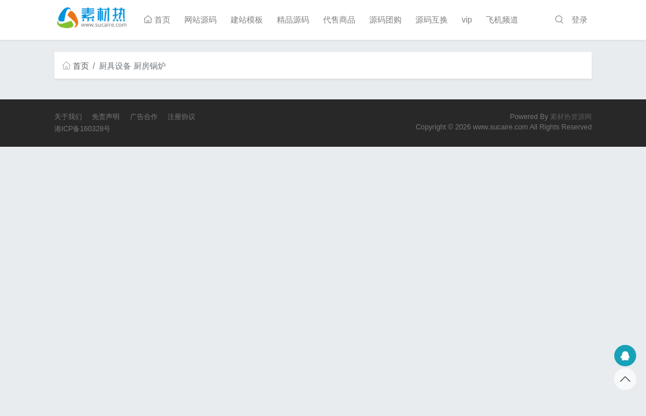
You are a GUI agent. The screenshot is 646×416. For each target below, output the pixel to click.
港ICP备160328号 (82, 129)
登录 (579, 19)
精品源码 (293, 19)
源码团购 (385, 19)
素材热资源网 (571, 117)
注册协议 (181, 117)
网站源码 (200, 19)
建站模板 (247, 19)
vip (467, 19)
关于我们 (68, 117)
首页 (157, 19)
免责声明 (106, 117)
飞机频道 (502, 19)
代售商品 (339, 19)
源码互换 (431, 19)
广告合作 (144, 117)
